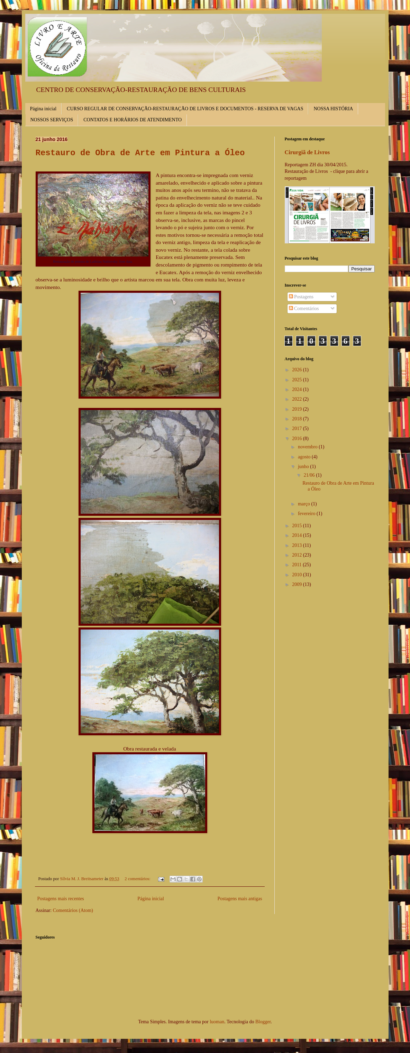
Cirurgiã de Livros (307, 152)
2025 (297, 379)
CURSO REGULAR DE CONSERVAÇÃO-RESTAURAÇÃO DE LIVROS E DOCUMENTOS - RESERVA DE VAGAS (185, 108)
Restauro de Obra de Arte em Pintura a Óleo (140, 153)
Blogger (263, 1021)
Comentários (304, 308)
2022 (297, 399)
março (304, 503)
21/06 (310, 475)
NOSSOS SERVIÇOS (51, 119)
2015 (297, 525)
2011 (297, 564)
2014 (297, 535)
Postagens (301, 296)
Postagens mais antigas (239, 898)
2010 (297, 574)
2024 (297, 389)
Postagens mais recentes (60, 898)
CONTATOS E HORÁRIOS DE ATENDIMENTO (132, 119)
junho (304, 466)
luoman (217, 1021)
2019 (297, 409)
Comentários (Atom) (73, 910)
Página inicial (43, 108)
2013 (297, 545)
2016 (297, 438)
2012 (297, 555)
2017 (297, 428)
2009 (297, 584)
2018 (297, 418)
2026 (297, 369)
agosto (305, 456)
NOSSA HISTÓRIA (333, 108)
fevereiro (307, 513)
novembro (308, 446)
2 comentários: (138, 878)
